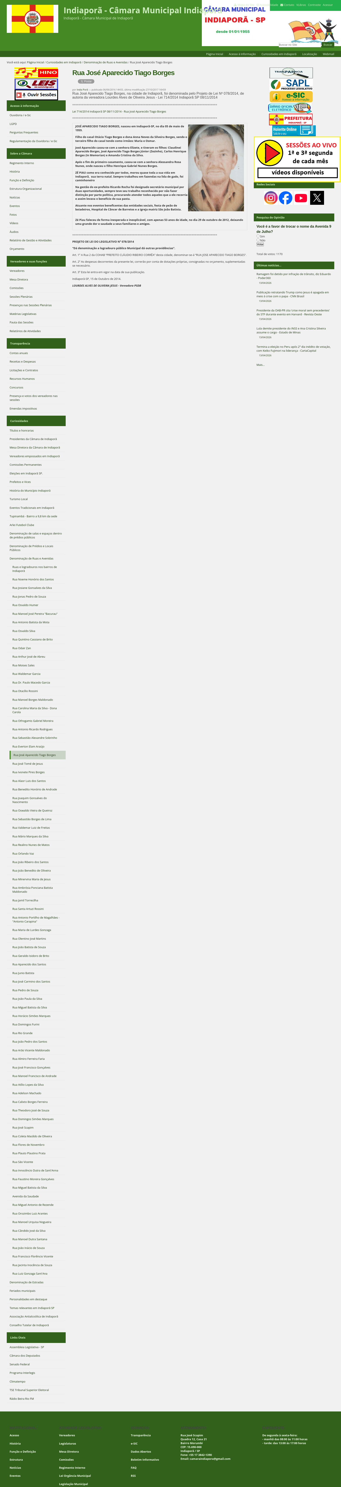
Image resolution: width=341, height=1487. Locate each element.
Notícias (15, 1451)
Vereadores (67, 1419)
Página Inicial (214, 54)
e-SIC (134, 1427)
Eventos (15, 1459)
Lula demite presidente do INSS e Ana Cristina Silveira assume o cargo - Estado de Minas (294, 332)
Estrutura (16, 1443)
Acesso (14, 1419)
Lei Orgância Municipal (75, 1459)
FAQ (134, 1451)
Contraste (314, 5)
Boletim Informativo (145, 1443)
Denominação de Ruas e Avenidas (105, 62)
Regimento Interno (72, 1451)
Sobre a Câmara (21, 149)
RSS (133, 1459)
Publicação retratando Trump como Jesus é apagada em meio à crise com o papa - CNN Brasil (294, 296)
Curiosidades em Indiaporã (278, 54)
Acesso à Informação (242, 54)
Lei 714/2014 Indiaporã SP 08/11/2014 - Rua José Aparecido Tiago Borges (119, 111)
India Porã (82, 89)
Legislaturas (67, 1427)
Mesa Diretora (69, 1435)
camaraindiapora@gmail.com (210, 1442)
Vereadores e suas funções (28, 254)
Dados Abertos (141, 1435)
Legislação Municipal (73, 1467)
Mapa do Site (245, 5)
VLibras (301, 5)
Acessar (328, 5)
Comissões (66, 1443)
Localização (309, 54)
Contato (289, 5)
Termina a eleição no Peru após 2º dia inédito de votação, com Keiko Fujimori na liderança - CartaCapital (294, 351)
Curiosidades (18, 408)
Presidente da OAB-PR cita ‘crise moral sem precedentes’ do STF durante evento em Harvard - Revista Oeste (294, 314)
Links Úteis (17, 1322)
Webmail (328, 54)
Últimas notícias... (269, 265)
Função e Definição (23, 1435)
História (15, 1427)
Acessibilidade (269, 5)
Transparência (20, 334)
